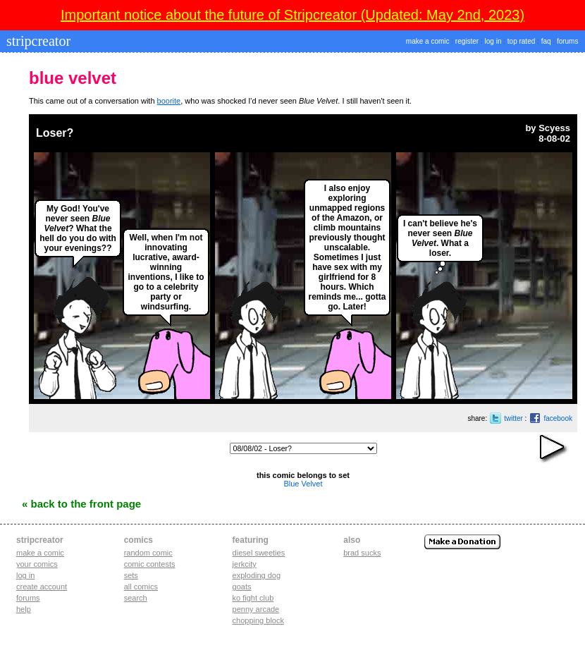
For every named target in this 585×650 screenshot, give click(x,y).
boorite (169, 101)
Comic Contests (150, 564)
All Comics (141, 586)
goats (242, 586)
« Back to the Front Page (81, 504)
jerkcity (245, 564)
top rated (521, 41)
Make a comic (40, 552)
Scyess (554, 128)
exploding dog (257, 575)
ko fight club (253, 598)
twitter (513, 418)
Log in (25, 575)
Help (23, 609)
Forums (28, 598)
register (467, 41)
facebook (557, 418)
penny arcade (256, 609)
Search (135, 598)
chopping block (258, 620)
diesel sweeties (259, 552)
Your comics (37, 564)
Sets (131, 575)
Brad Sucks (362, 552)
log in (493, 41)
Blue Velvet (302, 483)
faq (546, 41)
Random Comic (148, 552)
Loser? (54, 133)
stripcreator (36, 41)
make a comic (428, 41)
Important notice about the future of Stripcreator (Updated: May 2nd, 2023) (292, 15)
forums (568, 41)
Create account (41, 586)
